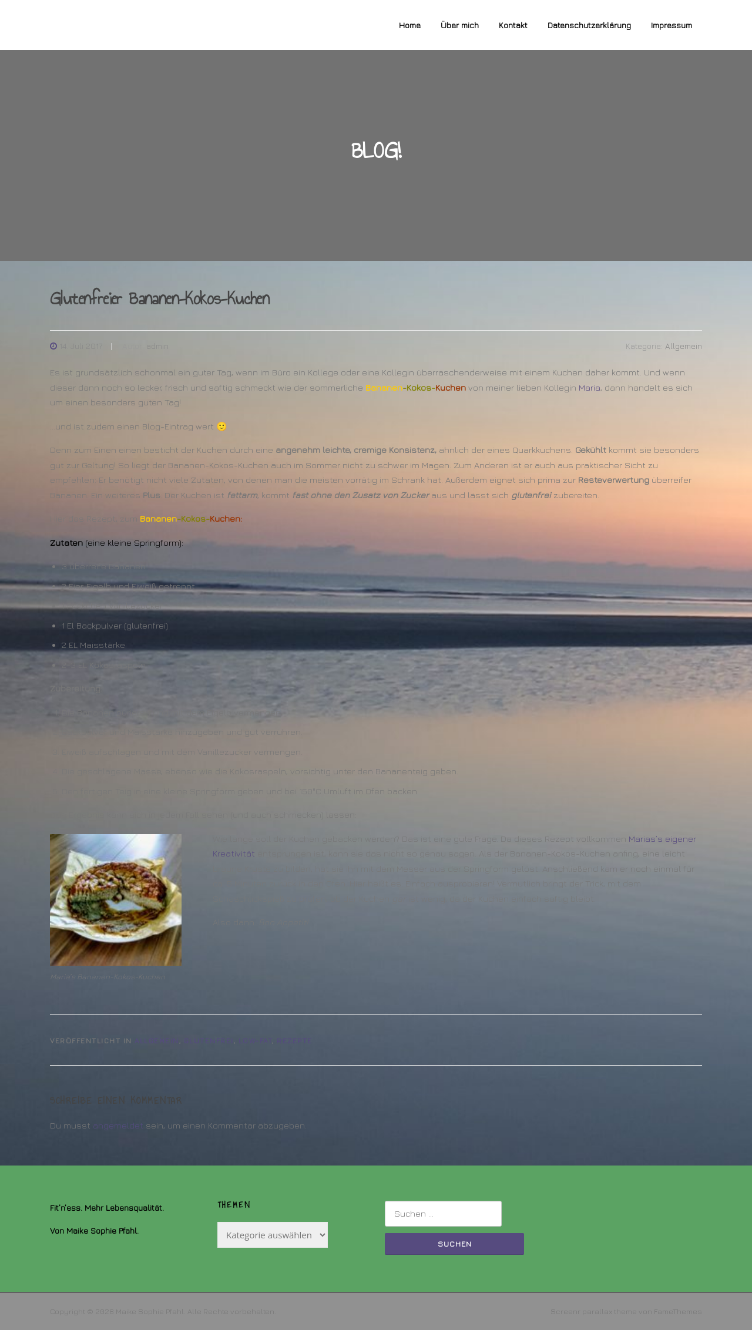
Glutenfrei (209, 1040)
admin (157, 346)
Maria (589, 387)
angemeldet (118, 1125)
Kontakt (513, 25)
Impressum (671, 25)
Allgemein (683, 346)
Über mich (460, 25)
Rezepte (295, 1040)
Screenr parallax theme (593, 1311)
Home (410, 25)
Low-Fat (256, 1040)
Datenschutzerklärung (589, 25)
